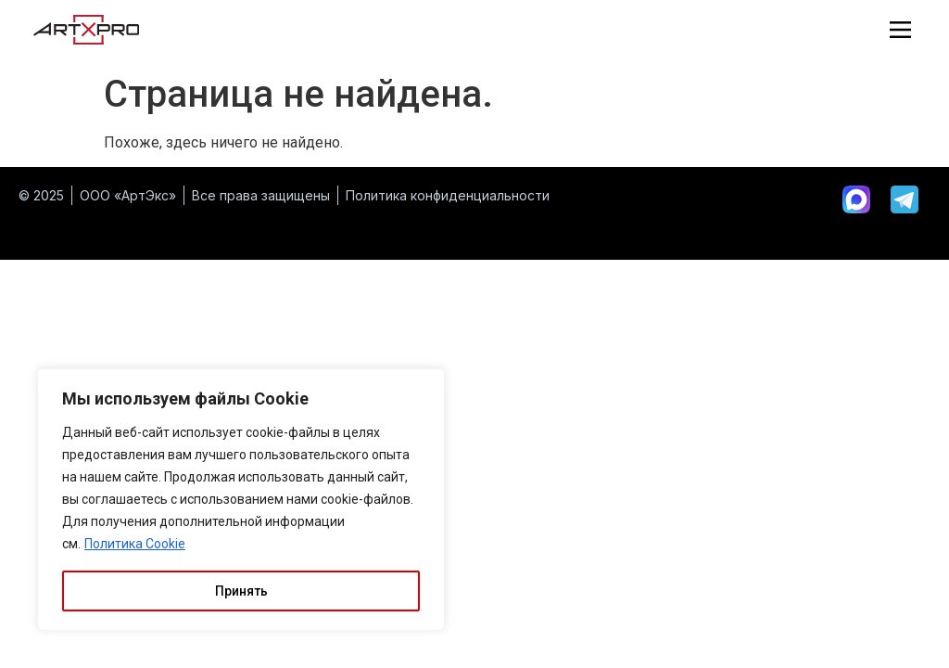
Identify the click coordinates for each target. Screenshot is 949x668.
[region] (241, 500)
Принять (241, 591)
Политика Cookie (134, 544)
